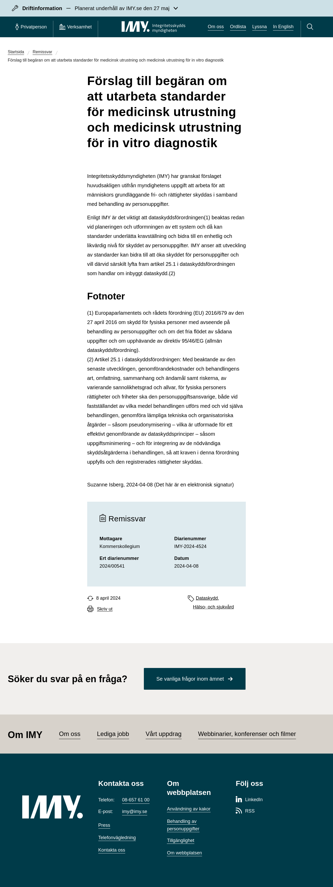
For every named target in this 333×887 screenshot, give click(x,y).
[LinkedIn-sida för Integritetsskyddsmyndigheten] (249, 799)
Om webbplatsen (184, 852)
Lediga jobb (113, 733)
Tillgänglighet (180, 840)
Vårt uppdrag (164, 733)
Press (104, 825)
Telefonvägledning (117, 837)
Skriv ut (105, 609)
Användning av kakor (188, 808)
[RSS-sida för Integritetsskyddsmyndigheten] (245, 811)
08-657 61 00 (136, 799)
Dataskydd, (207, 598)
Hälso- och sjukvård (213, 607)
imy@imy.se (134, 811)
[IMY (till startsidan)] (52, 807)
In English (283, 26)
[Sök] (311, 27)
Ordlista (238, 26)
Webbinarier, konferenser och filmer (247, 733)
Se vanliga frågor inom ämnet (190, 679)
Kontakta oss (111, 850)
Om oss (216, 26)
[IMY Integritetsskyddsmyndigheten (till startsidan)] (153, 27)
